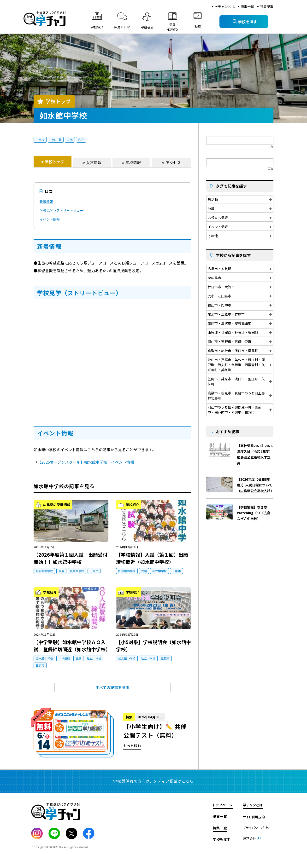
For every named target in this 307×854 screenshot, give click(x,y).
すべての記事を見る (112, 687)
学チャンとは (224, 6)
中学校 (40, 140)
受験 (61, 571)
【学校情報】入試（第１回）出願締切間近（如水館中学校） (152, 558)
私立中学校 (77, 571)
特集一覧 (220, 827)
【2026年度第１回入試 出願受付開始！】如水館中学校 (70, 558)
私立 (81, 140)
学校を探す (221, 839)
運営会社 (249, 838)
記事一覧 (247, 6)
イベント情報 (50, 219)
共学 (70, 140)
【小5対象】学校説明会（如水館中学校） (153, 646)
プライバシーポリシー (258, 827)
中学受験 (64, 658)
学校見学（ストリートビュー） (63, 210)
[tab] (52, 161)
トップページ (223, 804)
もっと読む (112, 733)
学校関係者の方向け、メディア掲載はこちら (153, 781)
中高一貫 (55, 140)
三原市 (94, 571)
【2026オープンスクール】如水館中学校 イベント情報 (85, 462)
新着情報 (46, 201)
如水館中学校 (44, 571)
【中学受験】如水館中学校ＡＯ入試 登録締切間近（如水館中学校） (71, 646)
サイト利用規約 (254, 816)
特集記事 (266, 6)
